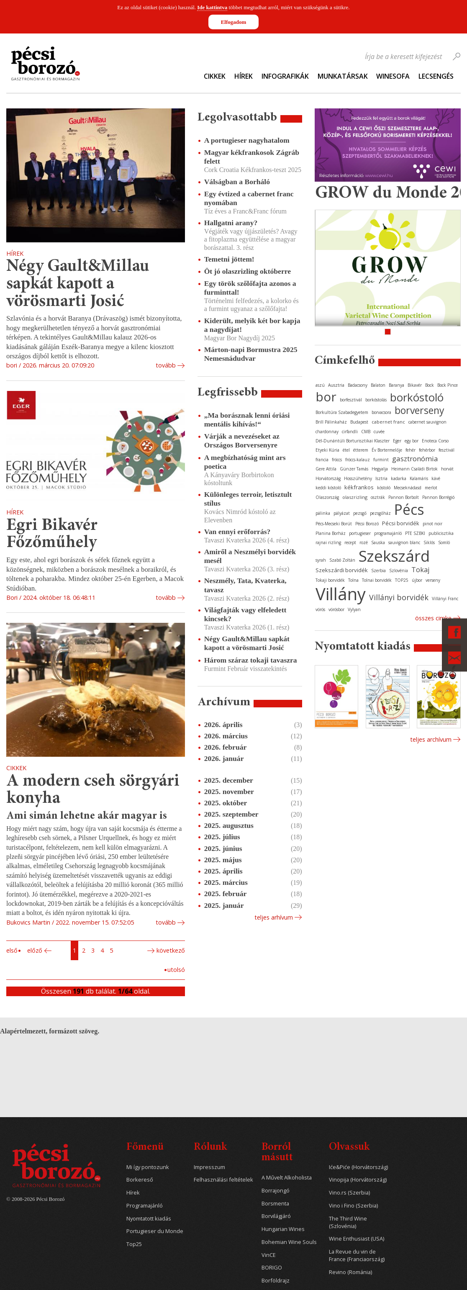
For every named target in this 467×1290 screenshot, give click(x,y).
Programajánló (144, 1205)
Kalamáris (419, 478)
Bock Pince (447, 385)
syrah (321, 560)
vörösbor (336, 609)
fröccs (337, 460)
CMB (365, 431)
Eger (397, 441)
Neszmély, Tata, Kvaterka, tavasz (245, 585)
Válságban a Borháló (237, 181)
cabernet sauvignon (427, 422)
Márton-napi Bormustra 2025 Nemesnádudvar (251, 353)
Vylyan (354, 609)
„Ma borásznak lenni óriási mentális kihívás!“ (247, 419)
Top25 (134, 1244)
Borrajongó (276, 1190)
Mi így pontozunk (147, 1167)
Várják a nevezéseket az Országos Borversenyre (242, 440)
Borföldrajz (276, 1280)
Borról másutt (277, 1153)
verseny (433, 580)
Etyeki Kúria (327, 450)
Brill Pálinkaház (331, 422)
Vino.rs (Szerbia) (349, 1192)
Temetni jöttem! (229, 259)
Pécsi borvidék (400, 523)
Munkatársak (343, 76)
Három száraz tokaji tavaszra (250, 660)
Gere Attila (326, 469)
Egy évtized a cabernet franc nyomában (249, 198)
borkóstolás (376, 400)
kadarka (398, 478)
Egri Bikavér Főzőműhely (52, 534)
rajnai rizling (328, 542)
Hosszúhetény (358, 478)
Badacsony (357, 385)
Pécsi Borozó (367, 524)
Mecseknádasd (407, 488)
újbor (417, 580)
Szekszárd (394, 555)
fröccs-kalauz (357, 460)
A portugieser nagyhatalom (247, 140)
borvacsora (381, 412)
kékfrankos (359, 487)
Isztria (381, 478)
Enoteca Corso (435, 441)
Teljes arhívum (273, 917)
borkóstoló (417, 397)
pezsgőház (380, 513)
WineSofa (393, 76)
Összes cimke (433, 618)
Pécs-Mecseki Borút (334, 524)
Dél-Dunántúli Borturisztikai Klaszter (353, 441)
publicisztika (441, 533)
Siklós (429, 542)
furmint (381, 460)
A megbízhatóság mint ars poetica (245, 461)
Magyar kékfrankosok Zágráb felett (251, 156)
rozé (363, 542)
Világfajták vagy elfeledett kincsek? (245, 614)
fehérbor (427, 450)
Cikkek (215, 76)
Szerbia (378, 570)
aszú (320, 385)
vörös (320, 609)
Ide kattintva (212, 7)
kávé (435, 478)
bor (326, 396)
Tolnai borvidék (377, 580)
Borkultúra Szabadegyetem (342, 412)
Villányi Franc (445, 598)
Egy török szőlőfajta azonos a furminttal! (250, 287)
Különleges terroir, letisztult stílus (248, 498)
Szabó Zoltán (342, 560)
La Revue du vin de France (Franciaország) (357, 1255)
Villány (341, 593)
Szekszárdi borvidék (342, 570)
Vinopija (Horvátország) (358, 1179)
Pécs (409, 509)
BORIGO (272, 1267)
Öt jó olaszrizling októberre (247, 271)
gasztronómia (415, 458)
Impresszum (209, 1167)
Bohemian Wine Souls (289, 1242)
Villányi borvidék (399, 597)
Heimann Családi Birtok (414, 469)
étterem (360, 450)
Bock (429, 385)
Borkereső (139, 1179)
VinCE (269, 1255)
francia (322, 460)
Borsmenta (275, 1203)
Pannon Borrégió (438, 497)
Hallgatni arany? (231, 222)
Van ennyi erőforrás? (237, 531)
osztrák (378, 497)
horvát (447, 469)
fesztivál (446, 450)
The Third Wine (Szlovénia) (348, 1222)
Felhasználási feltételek (223, 1179)
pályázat (342, 513)
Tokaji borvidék (330, 580)
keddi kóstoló (328, 488)
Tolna (353, 580)
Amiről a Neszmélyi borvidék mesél (250, 556)
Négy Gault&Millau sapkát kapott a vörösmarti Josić (77, 284)
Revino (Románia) (350, 1272)
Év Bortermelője (387, 450)
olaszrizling (354, 497)
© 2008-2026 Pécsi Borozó (35, 1199)
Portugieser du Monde (154, 1231)
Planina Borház (331, 533)
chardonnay (327, 431)
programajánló (388, 533)
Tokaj (420, 569)
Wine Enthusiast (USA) (356, 1238)
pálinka (323, 513)
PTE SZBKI (415, 533)
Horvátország (328, 478)
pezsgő (360, 513)
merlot (431, 488)
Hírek (243, 76)
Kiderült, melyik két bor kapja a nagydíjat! (252, 325)
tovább (166, 365)
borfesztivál (351, 400)
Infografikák (285, 76)
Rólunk (210, 1147)
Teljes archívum (431, 739)
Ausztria (336, 385)
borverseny (419, 410)
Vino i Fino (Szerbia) (353, 1205)
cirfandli (350, 431)
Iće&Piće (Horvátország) (358, 1167)
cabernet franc (388, 422)
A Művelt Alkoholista (287, 1177)
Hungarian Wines (283, 1229)
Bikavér (415, 385)
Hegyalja (380, 469)
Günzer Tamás (354, 469)
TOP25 (401, 580)
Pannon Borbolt (403, 497)
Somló (444, 542)
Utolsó (176, 970)
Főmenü (145, 1147)
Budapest (359, 422)
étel (346, 450)
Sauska (378, 542)
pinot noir (432, 524)
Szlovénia (398, 570)
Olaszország (327, 497)
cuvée (379, 431)
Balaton (378, 385)
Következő (171, 950)
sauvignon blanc (404, 542)
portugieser (360, 533)
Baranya (396, 385)
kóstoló (383, 488)
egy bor (411, 441)
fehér (410, 450)
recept (350, 542)
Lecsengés (436, 76)
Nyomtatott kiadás (148, 1218)
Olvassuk (349, 1147)
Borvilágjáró (276, 1216)
